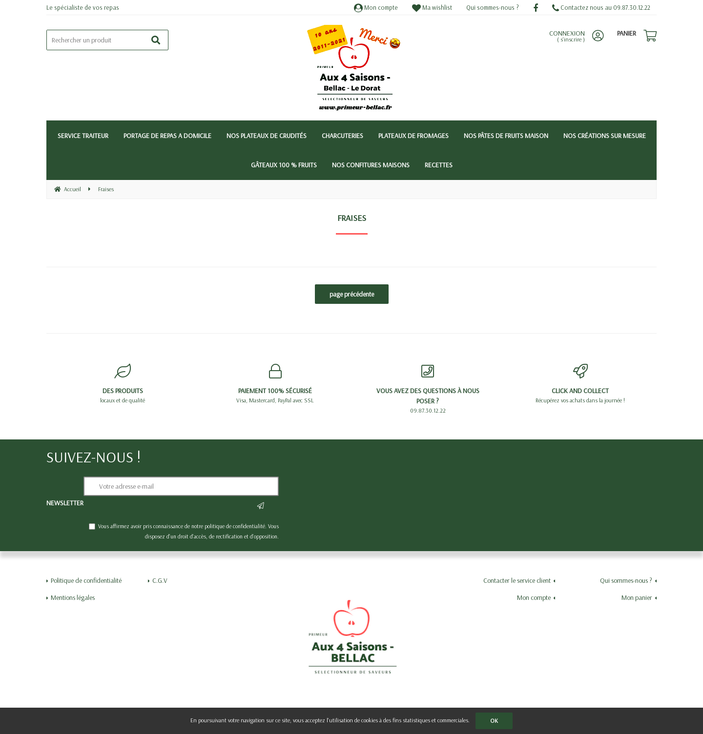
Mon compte (376, 7)
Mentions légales (73, 597)
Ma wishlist (432, 7)
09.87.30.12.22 (428, 389)
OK (494, 720)
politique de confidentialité (235, 526)
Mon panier (636, 597)
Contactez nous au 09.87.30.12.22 (601, 7)
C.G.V (159, 580)
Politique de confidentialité (86, 580)
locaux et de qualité (123, 384)
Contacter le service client (517, 580)
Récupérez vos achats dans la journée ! (581, 384)
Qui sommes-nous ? (492, 7)
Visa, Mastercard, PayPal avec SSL (276, 384)
